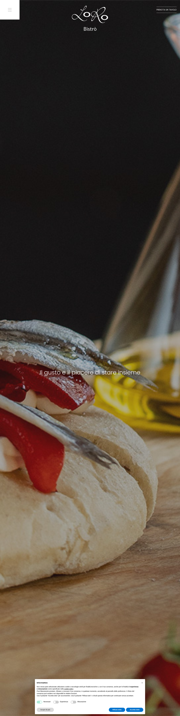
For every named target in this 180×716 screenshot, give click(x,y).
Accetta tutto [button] (135, 710)
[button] (142, 683)
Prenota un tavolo (166, 9)
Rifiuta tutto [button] (117, 710)
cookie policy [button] (68, 689)
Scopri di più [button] (45, 710)
